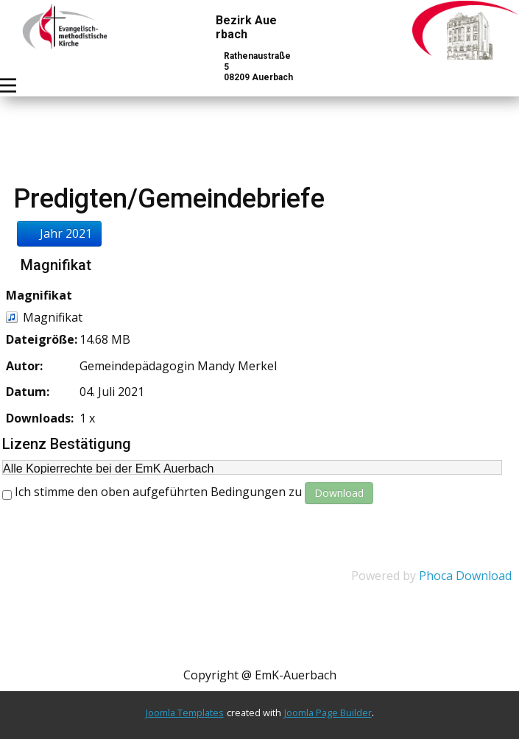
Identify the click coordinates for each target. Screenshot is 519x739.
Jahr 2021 (59, 233)
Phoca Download (465, 575)
